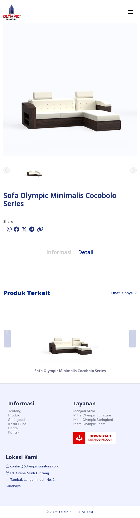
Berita (13, 428)
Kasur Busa (17, 424)
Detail (86, 252)
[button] (7, 338)
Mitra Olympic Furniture (92, 415)
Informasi (59, 252)
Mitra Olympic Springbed (93, 419)
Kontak (13, 432)
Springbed (16, 419)
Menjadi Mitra (84, 411)
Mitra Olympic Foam (89, 424)
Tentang (14, 411)
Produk (14, 415)
